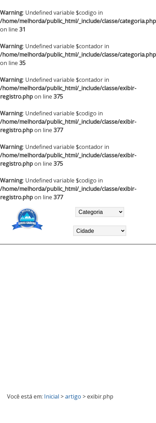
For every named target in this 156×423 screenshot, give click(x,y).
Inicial (51, 396)
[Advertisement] (66, 315)
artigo (73, 396)
